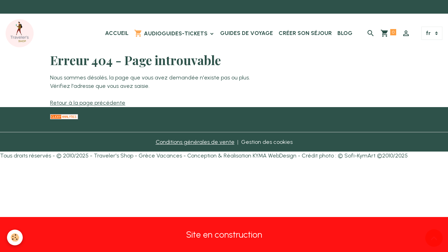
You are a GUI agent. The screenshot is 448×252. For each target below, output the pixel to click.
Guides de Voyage (246, 33)
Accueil (116, 33)
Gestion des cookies (267, 142)
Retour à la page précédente (87, 102)
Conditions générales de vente (195, 142)
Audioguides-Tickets (171, 33)
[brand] (21, 33)
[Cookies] (15, 237)
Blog (344, 33)
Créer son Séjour (305, 33)
